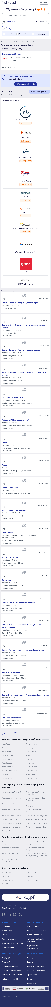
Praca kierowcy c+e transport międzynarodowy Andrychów (36, 855)
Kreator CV (6, 958)
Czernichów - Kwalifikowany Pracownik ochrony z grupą (25, 695)
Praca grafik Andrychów (10, 831)
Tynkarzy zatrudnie (10, 488)
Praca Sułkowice (32, 744)
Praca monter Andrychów (11, 810)
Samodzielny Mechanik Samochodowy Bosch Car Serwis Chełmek (22, 626)
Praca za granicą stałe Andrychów (9, 860)
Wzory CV (6, 962)
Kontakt (30, 962)
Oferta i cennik (33, 926)
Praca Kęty (5, 774)
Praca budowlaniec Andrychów (13, 798)
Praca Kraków (6, 872)
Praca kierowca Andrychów (11, 804)
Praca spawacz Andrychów (11, 823)
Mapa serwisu (32, 983)
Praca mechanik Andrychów (11, 816)
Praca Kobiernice (32, 770)
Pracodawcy (7, 930)
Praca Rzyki (30, 755)
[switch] (25, 84)
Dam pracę (6, 580)
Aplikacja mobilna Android (12, 975)
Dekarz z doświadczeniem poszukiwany (18, 602)
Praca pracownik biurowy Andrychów (35, 805)
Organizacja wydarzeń (36, 970)
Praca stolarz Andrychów (10, 819)
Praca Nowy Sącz (8, 876)
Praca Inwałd (6, 751)
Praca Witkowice (32, 767)
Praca (11, 41)
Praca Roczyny (7, 744)
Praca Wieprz (30, 759)
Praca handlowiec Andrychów (36, 816)
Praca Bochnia (31, 884)
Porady (4, 935)
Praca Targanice (7, 755)
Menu (44, 2)
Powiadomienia (8, 947)
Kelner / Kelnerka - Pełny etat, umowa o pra (20, 303)
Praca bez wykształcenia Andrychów (10, 849)
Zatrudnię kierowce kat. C (13, 397)
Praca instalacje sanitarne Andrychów (35, 849)
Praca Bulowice (7, 759)
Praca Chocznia (7, 767)
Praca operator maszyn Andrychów (34, 811)
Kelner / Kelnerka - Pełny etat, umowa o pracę (21, 350)
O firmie (30, 958)
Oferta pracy (7, 533)
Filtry (7, 28)
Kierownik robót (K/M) (11, 54)
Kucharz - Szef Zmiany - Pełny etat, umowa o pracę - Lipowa (24, 326)
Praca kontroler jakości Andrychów (10, 843)
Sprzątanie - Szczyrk (10, 557)
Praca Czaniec (7, 763)
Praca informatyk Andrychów (36, 819)
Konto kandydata (9, 939)
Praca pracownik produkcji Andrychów (35, 799)
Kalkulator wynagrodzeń (11, 970)
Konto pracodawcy (34, 935)
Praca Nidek (30, 763)
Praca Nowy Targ (32, 880)
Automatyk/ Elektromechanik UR (15, 420)
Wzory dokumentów (10, 966)
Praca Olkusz (6, 884)
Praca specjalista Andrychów (12, 792)
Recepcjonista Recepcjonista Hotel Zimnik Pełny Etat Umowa (24, 373)
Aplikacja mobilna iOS (10, 979)
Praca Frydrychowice (9, 770)
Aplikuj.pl (4, 41)
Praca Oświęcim (31, 876)
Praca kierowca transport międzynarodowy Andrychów (36, 843)
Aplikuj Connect (33, 975)
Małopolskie (20, 41)
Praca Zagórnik (31, 748)
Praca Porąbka (31, 774)
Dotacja (30, 979)
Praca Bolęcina (31, 751)
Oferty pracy (7, 926)
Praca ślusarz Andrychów (10, 853)
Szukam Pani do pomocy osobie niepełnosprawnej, (23, 650)
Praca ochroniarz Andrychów (36, 827)
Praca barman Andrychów (11, 827)
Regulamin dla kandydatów (12, 943)
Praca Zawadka (7, 778)
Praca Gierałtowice (32, 778)
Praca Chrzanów (7, 880)
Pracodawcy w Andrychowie (10, 291)
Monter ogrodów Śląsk (11, 717)
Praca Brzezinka (7, 748)
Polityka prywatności (35, 966)
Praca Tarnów (31, 872)
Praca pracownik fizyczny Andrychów (35, 793)
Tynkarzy (5, 465)
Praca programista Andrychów (36, 823)
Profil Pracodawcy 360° (36, 930)
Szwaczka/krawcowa (11, 672)
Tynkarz (5, 443)
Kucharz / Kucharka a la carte (14, 510)
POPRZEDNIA (10, 732)
